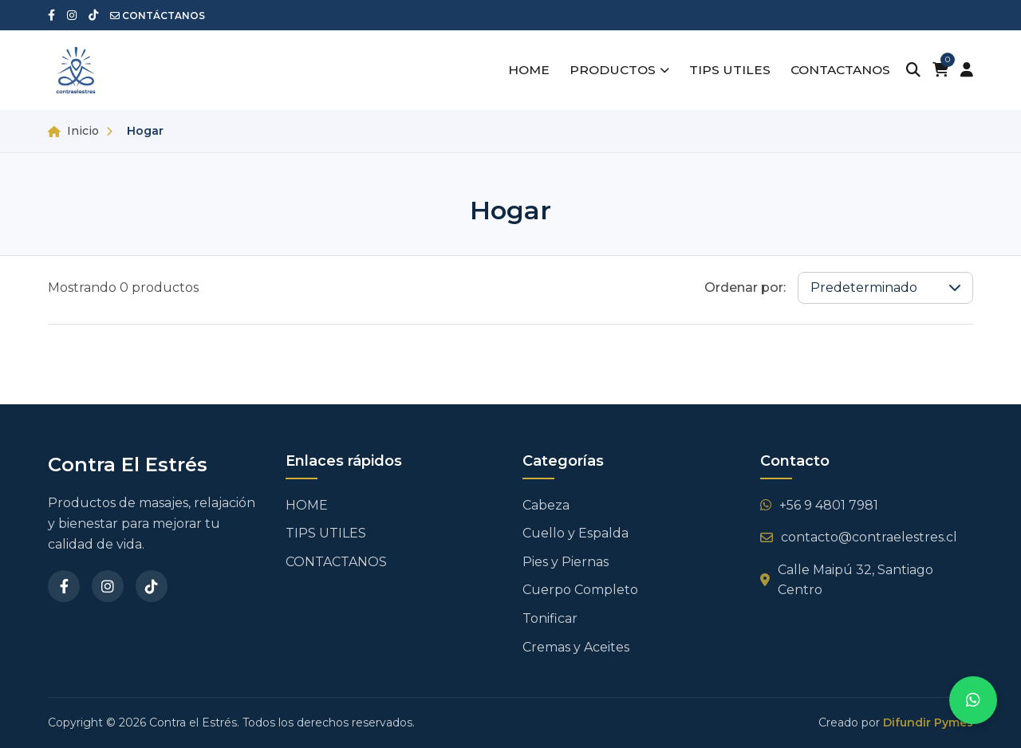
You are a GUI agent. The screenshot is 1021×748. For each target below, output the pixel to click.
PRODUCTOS (613, 70)
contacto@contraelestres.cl (858, 537)
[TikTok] (152, 586)
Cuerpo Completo (580, 589)
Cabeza (546, 505)
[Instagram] (108, 586)
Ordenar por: (745, 287)
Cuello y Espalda (575, 533)
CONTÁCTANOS (157, 16)
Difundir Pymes (928, 722)
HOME (520, 70)
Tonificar (550, 618)
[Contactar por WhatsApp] (973, 700)
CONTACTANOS (838, 70)
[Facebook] (64, 586)
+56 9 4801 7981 (819, 505)
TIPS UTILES (725, 70)
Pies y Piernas (565, 561)
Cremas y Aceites (575, 647)
